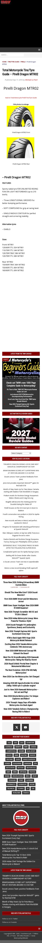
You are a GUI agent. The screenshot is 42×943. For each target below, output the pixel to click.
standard (12, 780)
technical (10, 788)
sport (35, 776)
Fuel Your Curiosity (21, 577)
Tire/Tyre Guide (13, 62)
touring (21, 788)
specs (27, 776)
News (15, 772)
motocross (10, 768)
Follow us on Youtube (9, 922)
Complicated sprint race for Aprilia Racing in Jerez (21, 552)
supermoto (11, 784)
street (21, 780)
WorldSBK (16, 793)
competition (11, 751)
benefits (18, 747)
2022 (9, 743)
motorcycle (31, 768)
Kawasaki (27, 763)
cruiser (21, 751)
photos (32, 772)
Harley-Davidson (29, 759)
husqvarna (17, 763)
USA (33, 788)
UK (28, 788)
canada (33, 747)
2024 (21, 743)
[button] (38, 49)
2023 (15, 743)
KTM (35, 763)
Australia (8, 747)
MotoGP (21, 768)
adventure (30, 743)
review (7, 776)
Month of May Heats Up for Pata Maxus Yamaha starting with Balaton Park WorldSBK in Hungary (20, 904)
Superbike (29, 780)
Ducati (9, 755)
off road (23, 772)
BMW (26, 747)
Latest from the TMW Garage (21, 354)
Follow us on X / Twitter (10, 919)
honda (7, 763)
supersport (22, 784)
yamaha (26, 793)
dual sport (31, 751)
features (9, 759)
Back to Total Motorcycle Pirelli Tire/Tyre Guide (21, 98)
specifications (18, 776)
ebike (16, 755)
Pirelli (23, 62)
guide (18, 759)
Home (4, 62)
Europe (32, 755)
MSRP (8, 772)
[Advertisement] (21, 26)
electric (24, 755)
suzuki (32, 784)
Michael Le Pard (31, 80)
